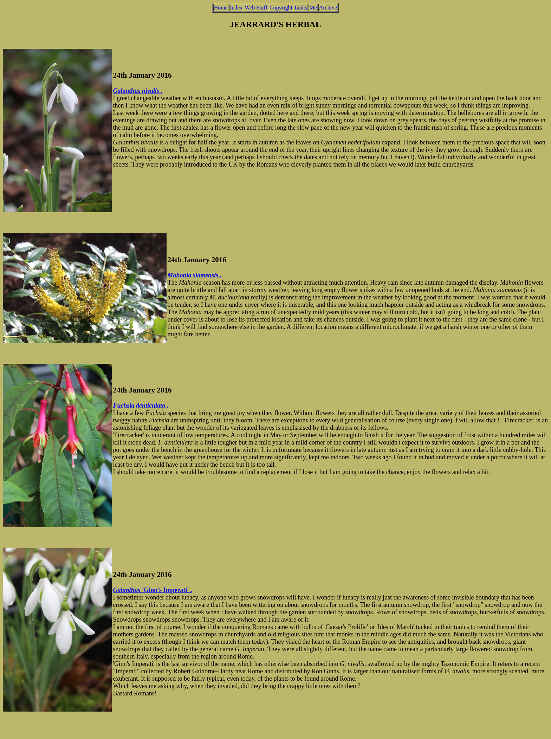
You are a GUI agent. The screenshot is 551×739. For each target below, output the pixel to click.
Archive (328, 8)
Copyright (281, 8)
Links (300, 8)
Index (236, 8)
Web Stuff (256, 8)
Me (313, 8)
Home (221, 8)
